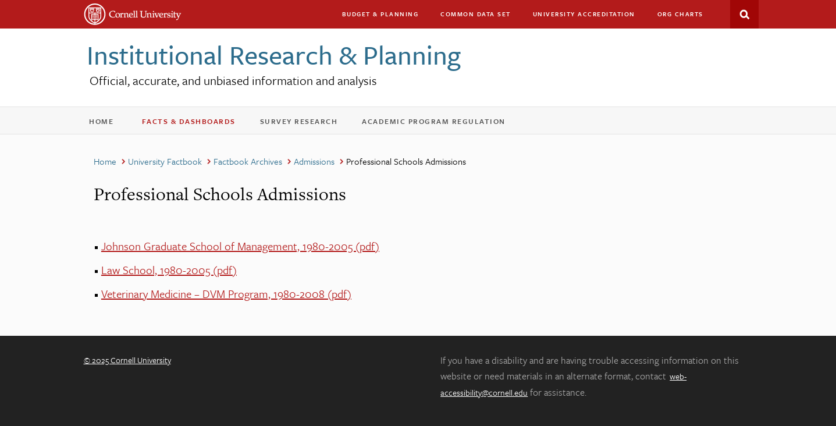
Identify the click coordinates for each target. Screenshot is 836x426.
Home (107, 123)
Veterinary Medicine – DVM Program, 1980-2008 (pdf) (226, 293)
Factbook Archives (248, 161)
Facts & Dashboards (196, 123)
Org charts (680, 14)
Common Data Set (475, 14)
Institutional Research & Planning (274, 54)
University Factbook (165, 161)
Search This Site (744, 14)
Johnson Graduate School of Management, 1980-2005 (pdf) (240, 246)
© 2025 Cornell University (127, 360)
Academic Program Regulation (441, 123)
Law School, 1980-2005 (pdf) (169, 270)
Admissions (314, 161)
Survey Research (306, 123)
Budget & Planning (380, 14)
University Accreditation (589, 16)
